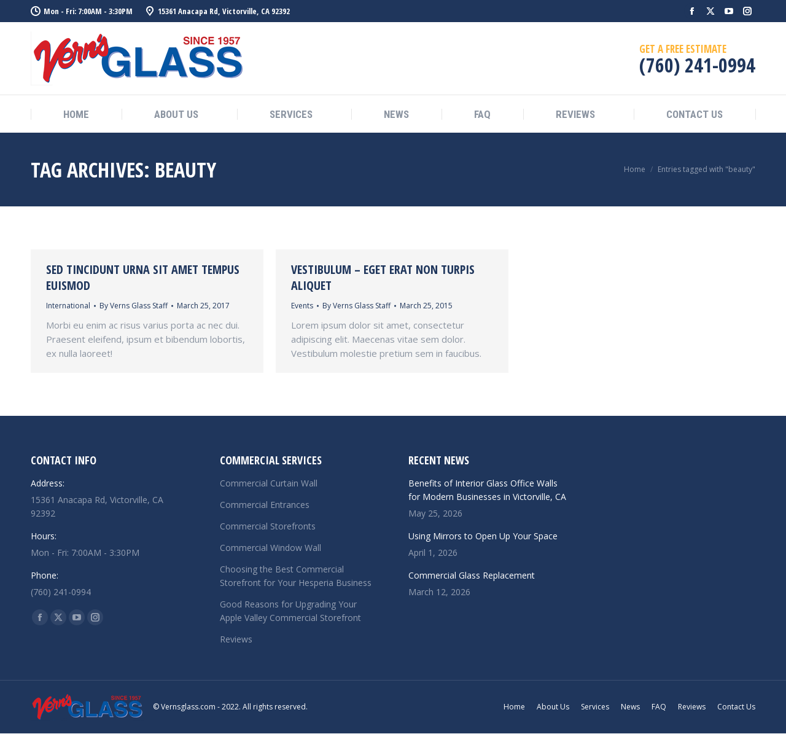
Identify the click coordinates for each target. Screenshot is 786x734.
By (133, 305)
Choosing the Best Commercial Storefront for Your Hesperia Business (296, 575)
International (68, 305)
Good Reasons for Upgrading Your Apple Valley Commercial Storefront (290, 610)
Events (302, 305)
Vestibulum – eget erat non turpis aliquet (383, 277)
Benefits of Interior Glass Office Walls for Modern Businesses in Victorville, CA (487, 489)
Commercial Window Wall (270, 547)
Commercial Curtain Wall (268, 483)
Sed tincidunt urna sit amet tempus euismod (142, 277)
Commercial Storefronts (268, 526)
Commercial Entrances (264, 504)
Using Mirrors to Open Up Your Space (483, 536)
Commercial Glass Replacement (471, 575)
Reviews (236, 639)
